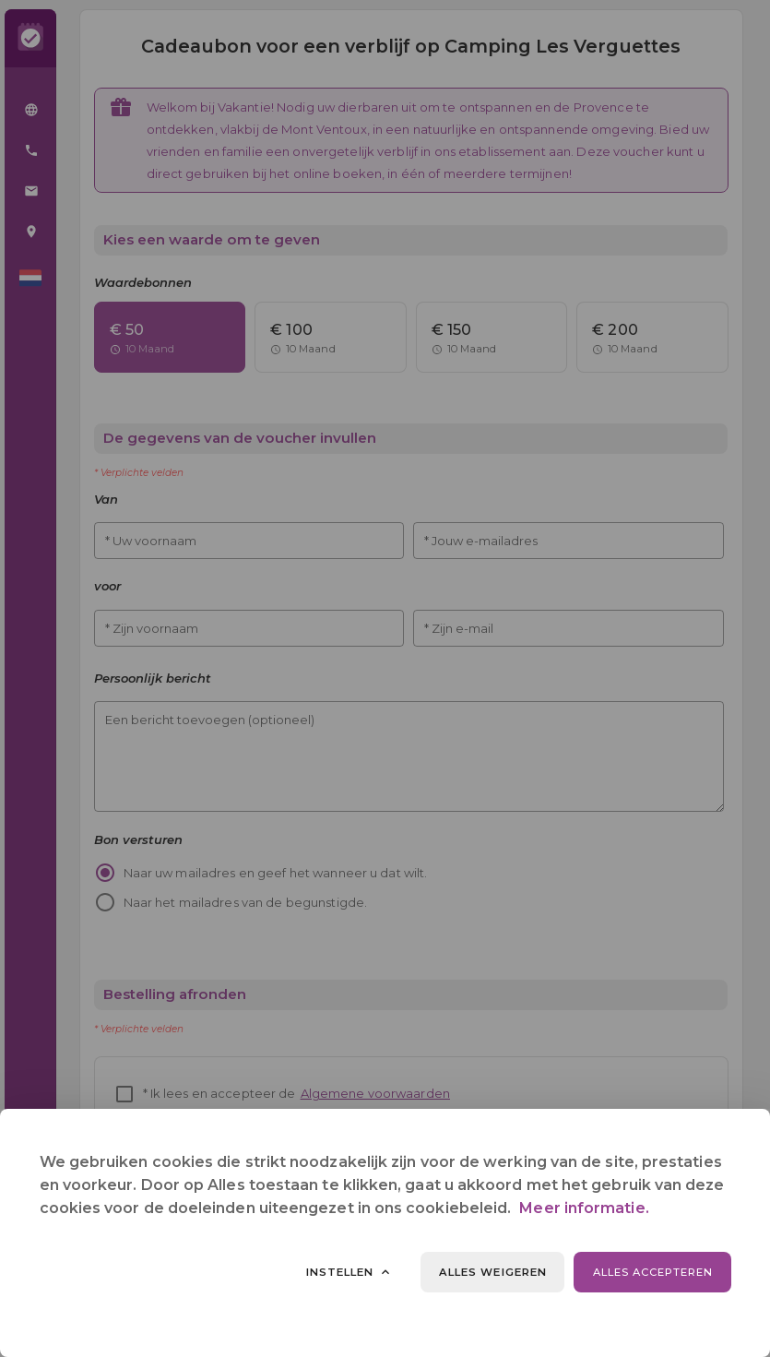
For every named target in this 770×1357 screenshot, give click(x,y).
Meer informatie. (583, 1208)
